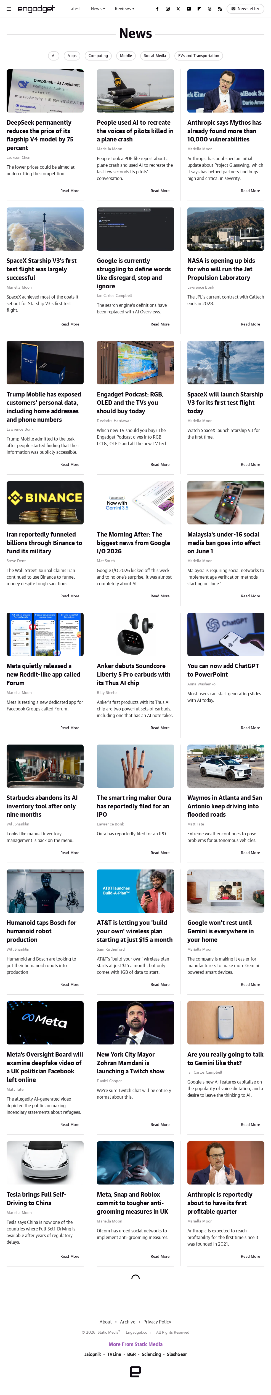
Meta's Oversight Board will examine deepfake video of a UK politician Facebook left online (45, 1067)
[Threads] (210, 9)
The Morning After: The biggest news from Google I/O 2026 (133, 543)
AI (53, 56)
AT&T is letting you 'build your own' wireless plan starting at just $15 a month (135, 931)
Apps (72, 56)
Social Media (155, 56)
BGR (131, 1354)
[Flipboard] (199, 9)
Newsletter (245, 9)
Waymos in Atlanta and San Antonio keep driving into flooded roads (224, 806)
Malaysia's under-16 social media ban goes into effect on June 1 (224, 543)
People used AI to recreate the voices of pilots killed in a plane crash (135, 131)
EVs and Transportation (198, 56)
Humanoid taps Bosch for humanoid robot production (41, 931)
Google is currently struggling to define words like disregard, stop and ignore (134, 273)
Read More (69, 191)
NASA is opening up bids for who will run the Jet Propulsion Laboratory (221, 269)
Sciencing (151, 1354)
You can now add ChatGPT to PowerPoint (223, 670)
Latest (74, 9)
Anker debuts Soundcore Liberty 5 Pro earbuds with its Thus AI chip (134, 674)
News (96, 9)
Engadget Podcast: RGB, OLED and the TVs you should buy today (130, 403)
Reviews (123, 9)
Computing (98, 56)
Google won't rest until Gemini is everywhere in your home (220, 931)
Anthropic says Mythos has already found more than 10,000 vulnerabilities (224, 131)
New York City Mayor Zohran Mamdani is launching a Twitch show (130, 1063)
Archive (127, 1322)
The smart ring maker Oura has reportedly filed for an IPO (134, 806)
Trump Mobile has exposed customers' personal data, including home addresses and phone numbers (44, 407)
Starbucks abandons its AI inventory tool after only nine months (42, 806)
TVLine (114, 1354)
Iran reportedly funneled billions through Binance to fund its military (44, 543)
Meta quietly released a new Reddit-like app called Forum (43, 674)
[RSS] (220, 9)
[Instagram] (168, 9)
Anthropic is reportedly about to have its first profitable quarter (220, 1203)
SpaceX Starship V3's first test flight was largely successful (42, 269)
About (106, 1322)
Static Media (108, 1332)
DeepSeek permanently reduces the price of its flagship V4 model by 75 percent (40, 135)
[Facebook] (157, 9)
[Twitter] (178, 9)
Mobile (126, 56)
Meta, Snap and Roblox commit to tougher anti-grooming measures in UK (132, 1203)
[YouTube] (189, 9)
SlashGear (177, 1354)
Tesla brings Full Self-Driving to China (37, 1199)
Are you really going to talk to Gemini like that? (225, 1059)
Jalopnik (92, 1354)
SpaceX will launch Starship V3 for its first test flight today (225, 403)
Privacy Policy (157, 1322)
